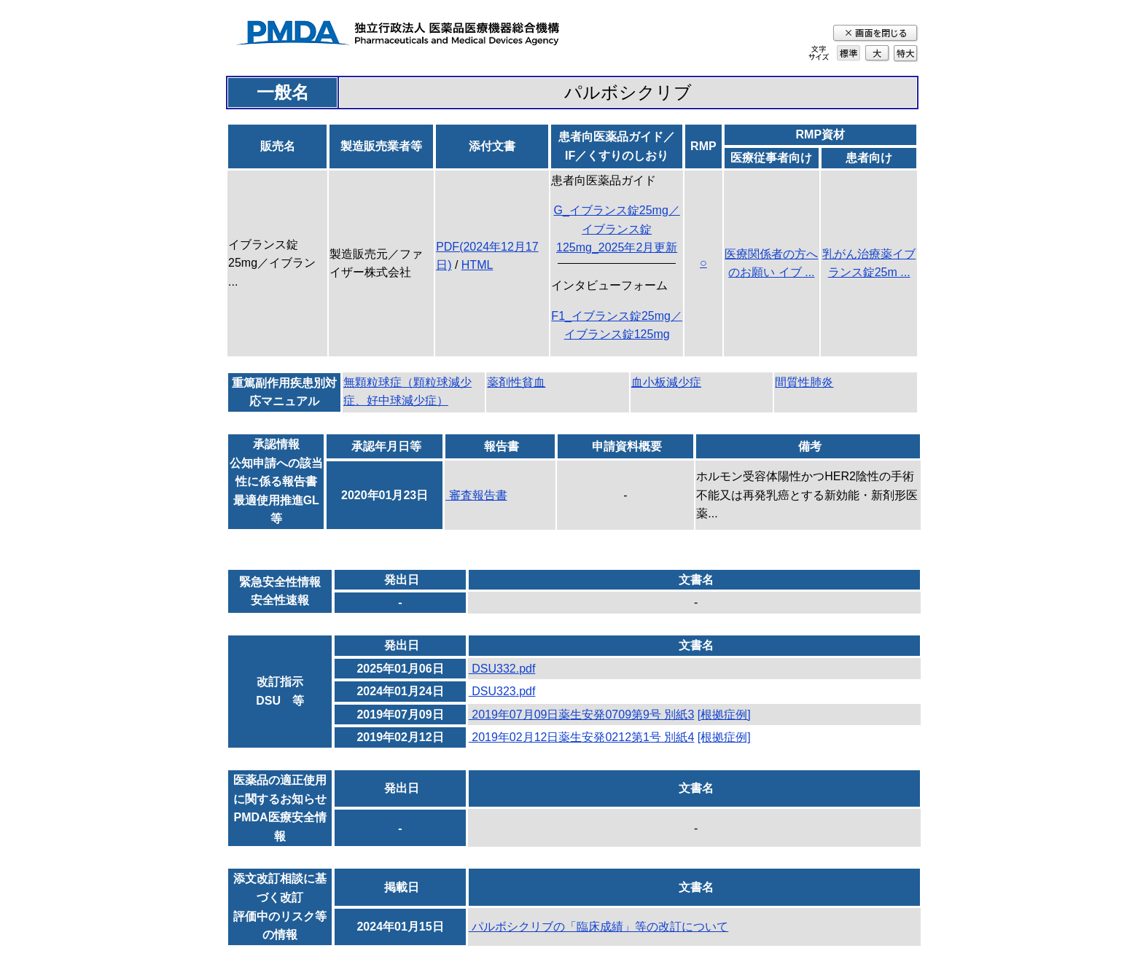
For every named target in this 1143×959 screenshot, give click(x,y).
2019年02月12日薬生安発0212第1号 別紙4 (581, 737)
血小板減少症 (666, 382)
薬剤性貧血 (516, 382)
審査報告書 (476, 495)
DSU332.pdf (502, 668)
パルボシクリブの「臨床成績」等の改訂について (598, 926)
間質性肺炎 (804, 382)
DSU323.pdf (502, 691)
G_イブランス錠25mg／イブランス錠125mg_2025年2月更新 (616, 229)
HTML (477, 265)
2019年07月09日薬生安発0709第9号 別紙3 (581, 714)
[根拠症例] (724, 714)
